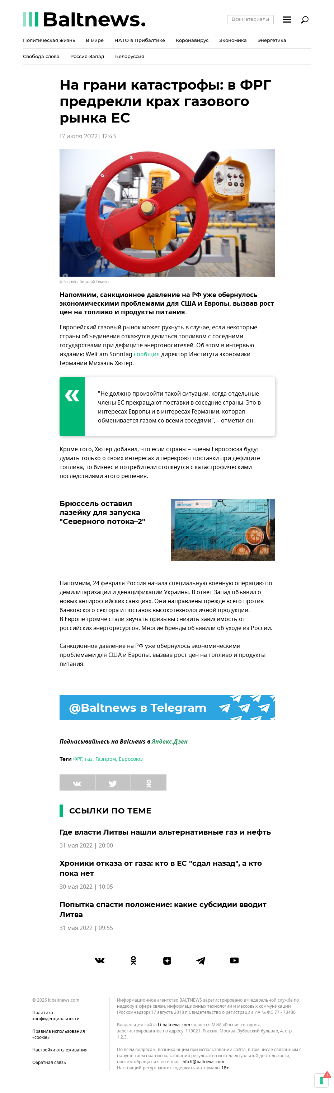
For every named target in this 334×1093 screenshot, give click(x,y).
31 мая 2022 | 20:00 (86, 845)
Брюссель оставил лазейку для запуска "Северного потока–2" (102, 512)
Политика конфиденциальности (56, 1016)
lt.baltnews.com (174, 1025)
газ (89, 759)
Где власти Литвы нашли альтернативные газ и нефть (165, 832)
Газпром (105, 759)
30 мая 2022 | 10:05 (86, 887)
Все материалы (250, 19)
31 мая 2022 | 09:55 (86, 928)
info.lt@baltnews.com (203, 1062)
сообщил (147, 354)
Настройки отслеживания (60, 1050)
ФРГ (77, 759)
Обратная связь (49, 1062)
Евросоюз (131, 759)
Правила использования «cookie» (58, 1034)
